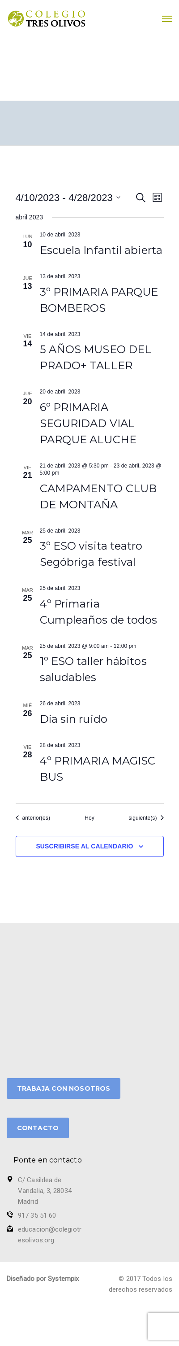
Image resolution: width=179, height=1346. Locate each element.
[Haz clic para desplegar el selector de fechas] (68, 197)
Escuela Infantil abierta (101, 250)
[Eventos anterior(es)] (33, 818)
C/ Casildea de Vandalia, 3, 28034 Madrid (45, 1191)
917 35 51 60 (37, 1215)
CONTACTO (38, 1128)
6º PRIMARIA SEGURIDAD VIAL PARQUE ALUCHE (88, 423)
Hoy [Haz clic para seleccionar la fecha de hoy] (89, 818)
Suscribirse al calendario (84, 846)
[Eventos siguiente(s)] (145, 818)
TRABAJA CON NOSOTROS (63, 1088)
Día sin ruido (73, 718)
